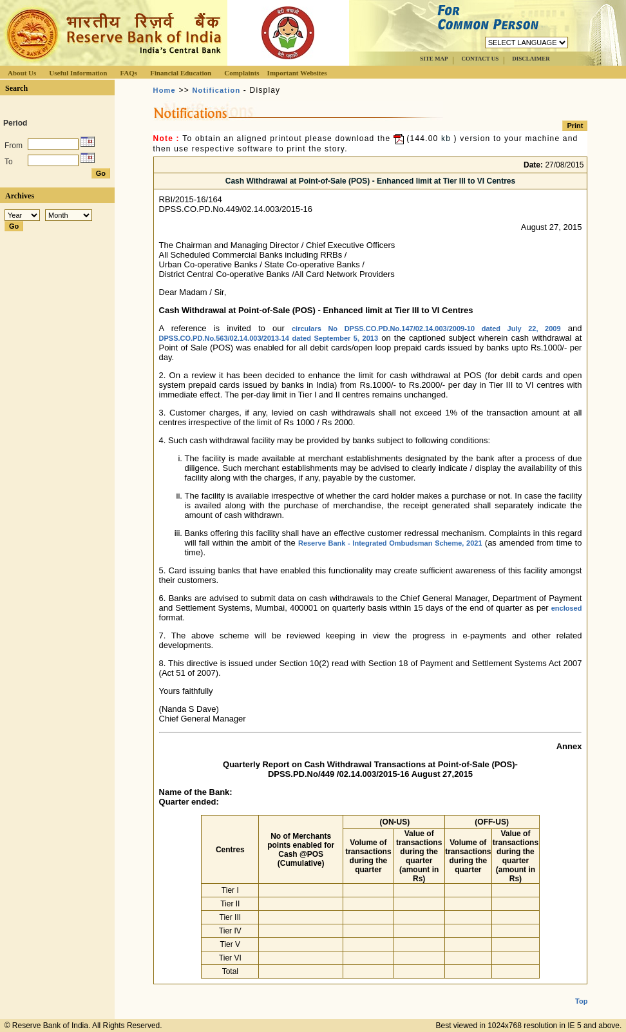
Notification (216, 90)
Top (581, 991)
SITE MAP (434, 58)
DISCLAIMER (531, 58)
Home (164, 90)
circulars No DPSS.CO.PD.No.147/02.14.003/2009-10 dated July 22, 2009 (426, 328)
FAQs (128, 73)
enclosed (566, 608)
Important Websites (297, 73)
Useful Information (78, 73)
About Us (22, 73)
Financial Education (180, 73)
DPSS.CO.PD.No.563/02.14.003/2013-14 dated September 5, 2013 (269, 338)
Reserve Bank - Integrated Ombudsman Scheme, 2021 (390, 543)
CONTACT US (479, 58)
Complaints (241, 73)
